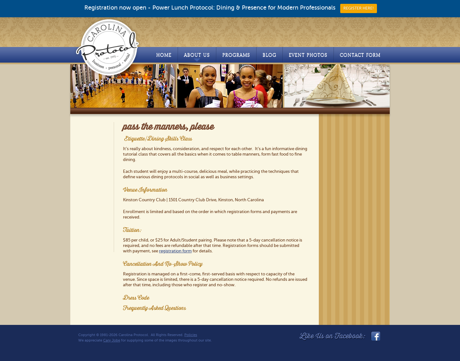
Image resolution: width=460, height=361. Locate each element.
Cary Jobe (111, 340)
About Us (197, 57)
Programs (236, 55)
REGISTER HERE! (358, 8)
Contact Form (360, 55)
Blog (269, 55)
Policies (190, 335)
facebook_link (375, 336)
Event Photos (308, 55)
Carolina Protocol (108, 47)
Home (164, 55)
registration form (175, 251)
